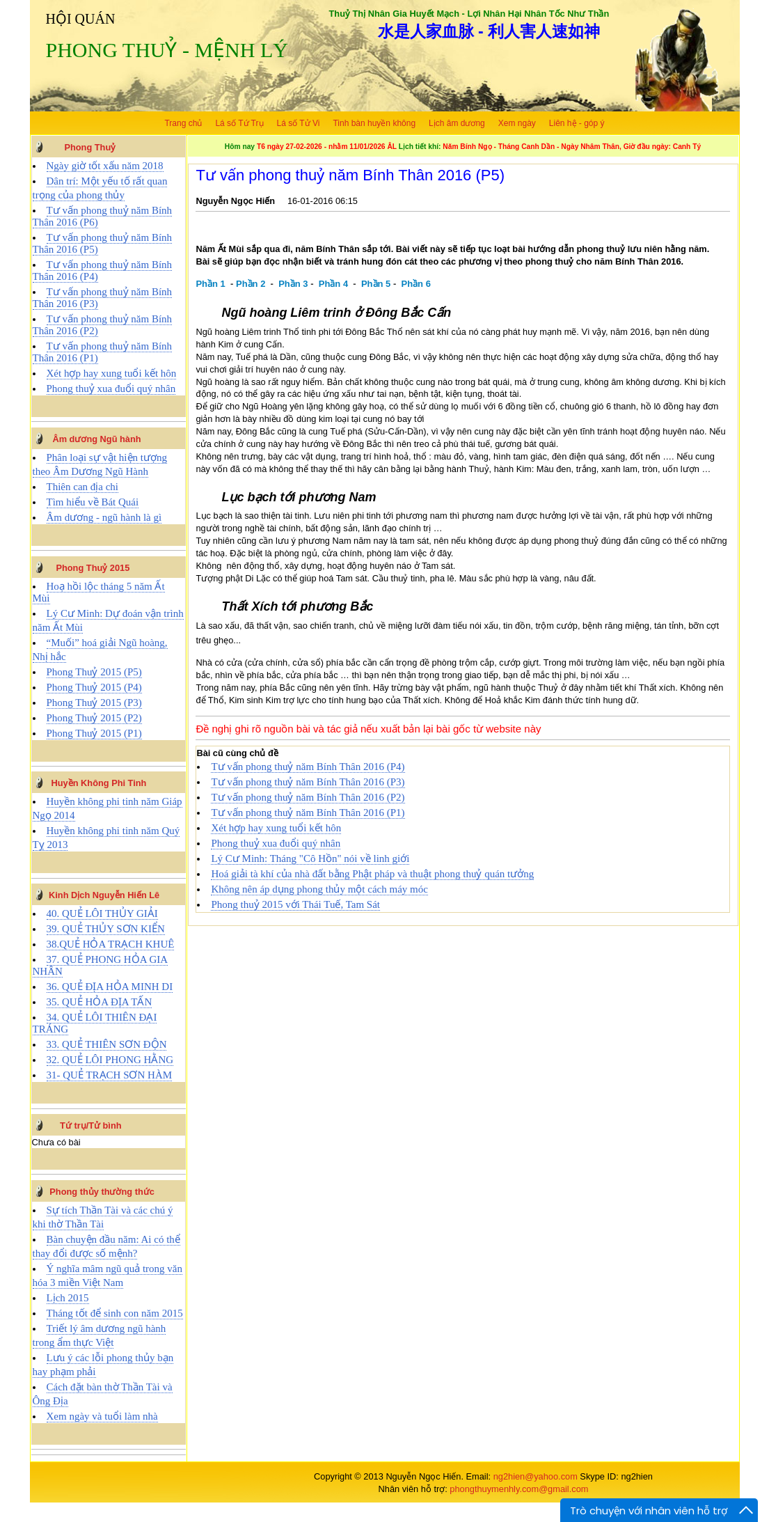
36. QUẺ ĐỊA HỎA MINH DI (110, 986)
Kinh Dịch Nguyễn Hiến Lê (104, 895)
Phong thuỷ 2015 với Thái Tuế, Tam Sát (295, 904)
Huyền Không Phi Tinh (99, 783)
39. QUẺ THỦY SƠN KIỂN (106, 928)
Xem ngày (517, 123)
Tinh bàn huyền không (374, 123)
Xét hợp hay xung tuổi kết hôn (112, 373)
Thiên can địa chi (83, 486)
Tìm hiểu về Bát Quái (93, 502)
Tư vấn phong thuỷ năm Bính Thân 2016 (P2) (307, 797)
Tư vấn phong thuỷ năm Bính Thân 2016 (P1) (307, 812)
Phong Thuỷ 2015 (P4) (94, 687)
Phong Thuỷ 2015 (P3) (94, 702)
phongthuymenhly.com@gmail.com (519, 1489)
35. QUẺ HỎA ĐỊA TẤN (99, 1001)
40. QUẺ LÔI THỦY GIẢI (102, 913)
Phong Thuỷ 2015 (92, 568)
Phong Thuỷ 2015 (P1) (94, 733)
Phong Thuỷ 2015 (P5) (94, 671)
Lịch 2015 (68, 1297)
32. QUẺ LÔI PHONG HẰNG (110, 1059)
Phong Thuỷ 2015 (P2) (94, 717)
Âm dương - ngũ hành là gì (104, 517)
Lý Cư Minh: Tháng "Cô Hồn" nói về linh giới (310, 858)
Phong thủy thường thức (101, 1191)
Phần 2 (250, 283)
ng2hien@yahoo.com (535, 1476)
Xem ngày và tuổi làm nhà (102, 1416)
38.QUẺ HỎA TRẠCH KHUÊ (111, 944)
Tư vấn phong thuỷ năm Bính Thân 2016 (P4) (307, 766)
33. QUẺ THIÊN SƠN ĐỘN (107, 1044)
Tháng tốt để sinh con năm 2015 (115, 1313)
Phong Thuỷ (90, 147)
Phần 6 (416, 283)
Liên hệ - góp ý (577, 123)
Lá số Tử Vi (298, 123)
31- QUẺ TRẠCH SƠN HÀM (110, 1075)
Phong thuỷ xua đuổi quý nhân (111, 388)
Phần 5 (375, 283)
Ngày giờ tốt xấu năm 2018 (105, 165)
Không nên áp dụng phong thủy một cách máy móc (319, 889)
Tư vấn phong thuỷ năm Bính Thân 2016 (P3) (307, 781)
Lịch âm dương (457, 123)
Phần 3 (293, 283)
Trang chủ (183, 123)
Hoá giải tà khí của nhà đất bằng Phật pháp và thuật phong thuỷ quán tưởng (372, 873)
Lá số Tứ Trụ (239, 123)
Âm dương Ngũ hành (96, 439)
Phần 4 (333, 283)
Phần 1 (210, 283)
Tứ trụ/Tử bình (91, 1125)
